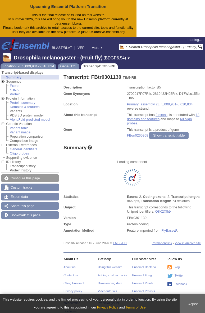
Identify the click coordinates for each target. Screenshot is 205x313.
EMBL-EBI (120, 243)
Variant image (20, 132)
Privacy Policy (107, 307)
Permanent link (162, 243)
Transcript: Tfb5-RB (99, 66)
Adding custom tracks (112, 275)
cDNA (14, 90)
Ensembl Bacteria (144, 267)
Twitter (179, 275)
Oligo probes (19, 153)
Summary (13, 77)
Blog (177, 267)
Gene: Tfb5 (68, 66)
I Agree (192, 304)
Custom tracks (21, 187)
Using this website (110, 267)
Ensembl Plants (142, 283)
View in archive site (188, 243)
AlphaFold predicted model (30, 120)
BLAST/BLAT (62, 48)
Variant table (19, 128)
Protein (15, 94)
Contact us (70, 275)
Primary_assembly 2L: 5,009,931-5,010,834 (160, 104)
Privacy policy (72, 291)
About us (69, 267)
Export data (19, 197)
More (97, 48)
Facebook (180, 284)
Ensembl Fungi (142, 275)
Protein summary (22, 103)
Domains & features (24, 107)
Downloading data (110, 283)
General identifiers (23, 149)
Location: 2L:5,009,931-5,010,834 (28, 66)
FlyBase (167, 230)
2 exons (161, 115)
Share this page (22, 206)
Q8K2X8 (161, 211)
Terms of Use (135, 307)
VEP (81, 48)
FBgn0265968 (137, 135)
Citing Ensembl (73, 283)
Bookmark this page (25, 215)
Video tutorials (107, 291)
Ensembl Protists (143, 291)
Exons (14, 86)
